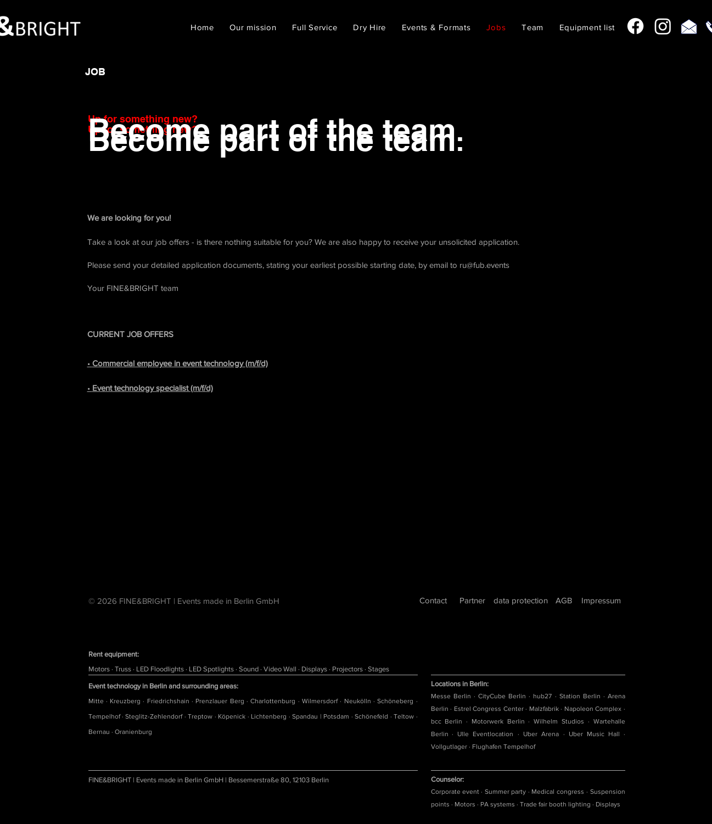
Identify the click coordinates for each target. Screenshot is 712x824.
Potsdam (337, 716)
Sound (249, 669)
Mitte (97, 701)
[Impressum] (601, 600)
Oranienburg (133, 732)
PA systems (497, 804)
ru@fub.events (484, 265)
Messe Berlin (451, 696)
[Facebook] (635, 26)
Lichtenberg (269, 716)
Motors (99, 669)
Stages (378, 669)
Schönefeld (372, 716)
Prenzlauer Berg (220, 701)
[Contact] (433, 600)
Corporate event (455, 791)
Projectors (348, 669)
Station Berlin (580, 696)
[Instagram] (663, 26)
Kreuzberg (126, 701)
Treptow (201, 716)
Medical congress (557, 791)
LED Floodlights (161, 669)
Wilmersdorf (321, 701)
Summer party (505, 791)
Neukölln (358, 701)
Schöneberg (396, 701)
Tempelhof (105, 716)
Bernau (99, 732)
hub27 (542, 696)
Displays (315, 669)
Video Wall (281, 669)
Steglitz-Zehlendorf (154, 716)
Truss (124, 669)
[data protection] (521, 600)
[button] (369, 27)
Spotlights (219, 669)
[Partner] (472, 600)
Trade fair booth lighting (555, 804)
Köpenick (232, 716)
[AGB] (563, 600)
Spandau (305, 716)
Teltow (405, 716)
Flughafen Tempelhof (503, 746)
